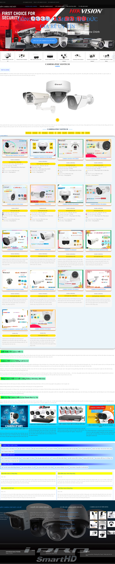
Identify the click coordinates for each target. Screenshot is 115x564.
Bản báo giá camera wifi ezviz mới (43, 458)
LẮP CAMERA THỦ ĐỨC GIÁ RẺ (10, 507)
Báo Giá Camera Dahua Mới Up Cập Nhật (68, 448)
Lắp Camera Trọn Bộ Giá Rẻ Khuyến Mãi (72, 424)
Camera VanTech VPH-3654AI (71, 204)
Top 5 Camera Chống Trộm (7, 451)
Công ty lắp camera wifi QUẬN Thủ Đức (69, 512)
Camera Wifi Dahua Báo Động (59, 458)
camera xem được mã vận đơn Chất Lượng (102, 448)
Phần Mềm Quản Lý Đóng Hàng (9, 473)
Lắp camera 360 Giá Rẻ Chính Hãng (45, 467)
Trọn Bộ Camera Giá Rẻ (46, 6)
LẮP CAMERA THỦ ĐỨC (8, 6)
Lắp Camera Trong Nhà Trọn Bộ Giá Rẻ (79, 467)
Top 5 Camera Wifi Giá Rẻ (85, 448)
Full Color (51, 132)
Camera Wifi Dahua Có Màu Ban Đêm (10, 461)
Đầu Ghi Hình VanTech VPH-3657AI (15, 155)
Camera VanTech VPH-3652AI (43, 329)
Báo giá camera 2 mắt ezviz (24, 448)
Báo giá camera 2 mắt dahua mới (9, 448)
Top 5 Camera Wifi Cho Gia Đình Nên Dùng (11, 458)
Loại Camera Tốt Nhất (52, 448)
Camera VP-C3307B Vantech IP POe (98, 250)
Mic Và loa (28, 132)
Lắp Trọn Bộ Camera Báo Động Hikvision (10, 467)
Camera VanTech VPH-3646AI (43, 249)
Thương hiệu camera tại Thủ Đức (67, 528)
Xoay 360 (65, 132)
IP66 (83, 132)
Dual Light (35, 132)
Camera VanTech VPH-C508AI (71, 158)
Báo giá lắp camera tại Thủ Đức (44, 40)
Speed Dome (71, 132)
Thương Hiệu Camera (31, 6)
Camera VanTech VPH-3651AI (71, 289)
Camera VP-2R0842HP (70, 250)
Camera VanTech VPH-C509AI (98, 158)
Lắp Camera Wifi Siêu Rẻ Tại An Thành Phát (100, 425)
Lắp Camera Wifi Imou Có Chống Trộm (104, 458)
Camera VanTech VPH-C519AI (43, 204)
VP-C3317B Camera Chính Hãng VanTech (43, 289)
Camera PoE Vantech (57, 64)
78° (39, 132)
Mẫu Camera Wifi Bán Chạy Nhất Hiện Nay (14, 428)
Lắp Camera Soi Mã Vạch (7, 488)
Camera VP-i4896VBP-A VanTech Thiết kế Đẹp (15, 329)
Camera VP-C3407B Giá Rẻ (98, 289)
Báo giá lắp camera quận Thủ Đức (68, 516)
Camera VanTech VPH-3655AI (98, 204)
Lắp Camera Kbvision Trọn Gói (62, 467)
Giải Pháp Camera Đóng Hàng (65, 488)
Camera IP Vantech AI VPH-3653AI (43, 157)
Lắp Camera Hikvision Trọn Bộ (28, 467)
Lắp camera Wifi (59, 6)
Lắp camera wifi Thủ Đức (53, 2)
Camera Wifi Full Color (88, 458)
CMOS (59, 132)
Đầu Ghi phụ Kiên (71, 6)
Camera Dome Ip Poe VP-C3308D (15, 289)
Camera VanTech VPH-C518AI (15, 204)
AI (55, 132)
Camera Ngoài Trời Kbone (28, 458)
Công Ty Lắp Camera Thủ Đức (40, 2)
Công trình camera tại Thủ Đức (67, 520)
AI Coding (78, 132)
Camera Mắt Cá (3, 135)
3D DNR (87, 132)
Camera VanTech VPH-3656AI (15, 249)
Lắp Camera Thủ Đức (27, 2)
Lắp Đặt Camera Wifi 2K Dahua (74, 458)
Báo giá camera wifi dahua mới (39, 448)
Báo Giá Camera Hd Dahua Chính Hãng (43, 424)
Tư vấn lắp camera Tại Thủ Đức (67, 524)
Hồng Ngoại (44, 132)
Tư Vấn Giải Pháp (83, 6)
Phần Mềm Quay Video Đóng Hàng (66, 473)
